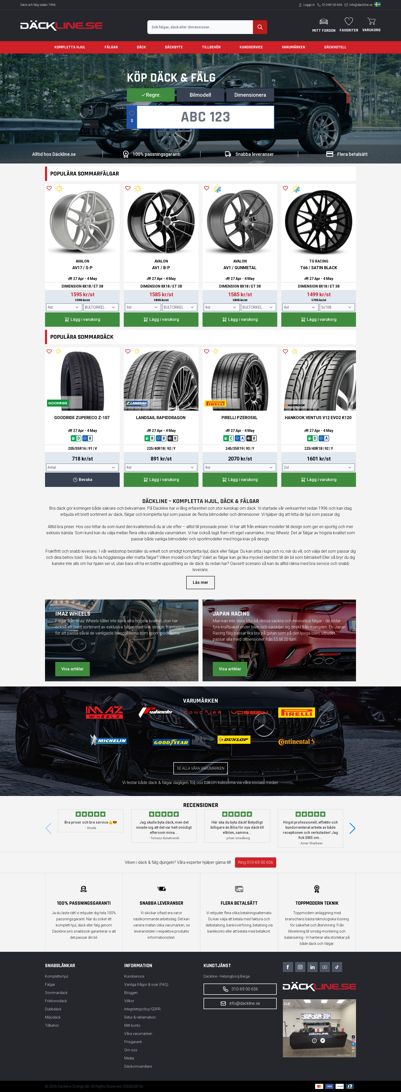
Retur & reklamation (140, 1017)
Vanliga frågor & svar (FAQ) (146, 984)
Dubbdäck (53, 1009)
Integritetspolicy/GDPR (142, 1009)
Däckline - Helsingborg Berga (227, 976)
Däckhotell (335, 47)
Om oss (130, 1050)
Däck (141, 47)
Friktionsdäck (56, 1001)
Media (129, 1058)
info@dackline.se (360, 5)
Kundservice (251, 47)
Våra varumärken (138, 1034)
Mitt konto (132, 1025)
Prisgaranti (133, 1042)
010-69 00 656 (332, 5)
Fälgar (111, 47)
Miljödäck (53, 1017)
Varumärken (293, 47)
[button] (352, 828)
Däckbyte (174, 47)
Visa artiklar (72, 669)
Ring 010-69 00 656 (255, 862)
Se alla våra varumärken (200, 768)
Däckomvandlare (138, 1066)
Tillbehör (211, 47)
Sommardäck (56, 993)
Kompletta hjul (69, 47)
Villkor (129, 1001)
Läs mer (200, 582)
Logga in (309, 5)
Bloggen (131, 993)
